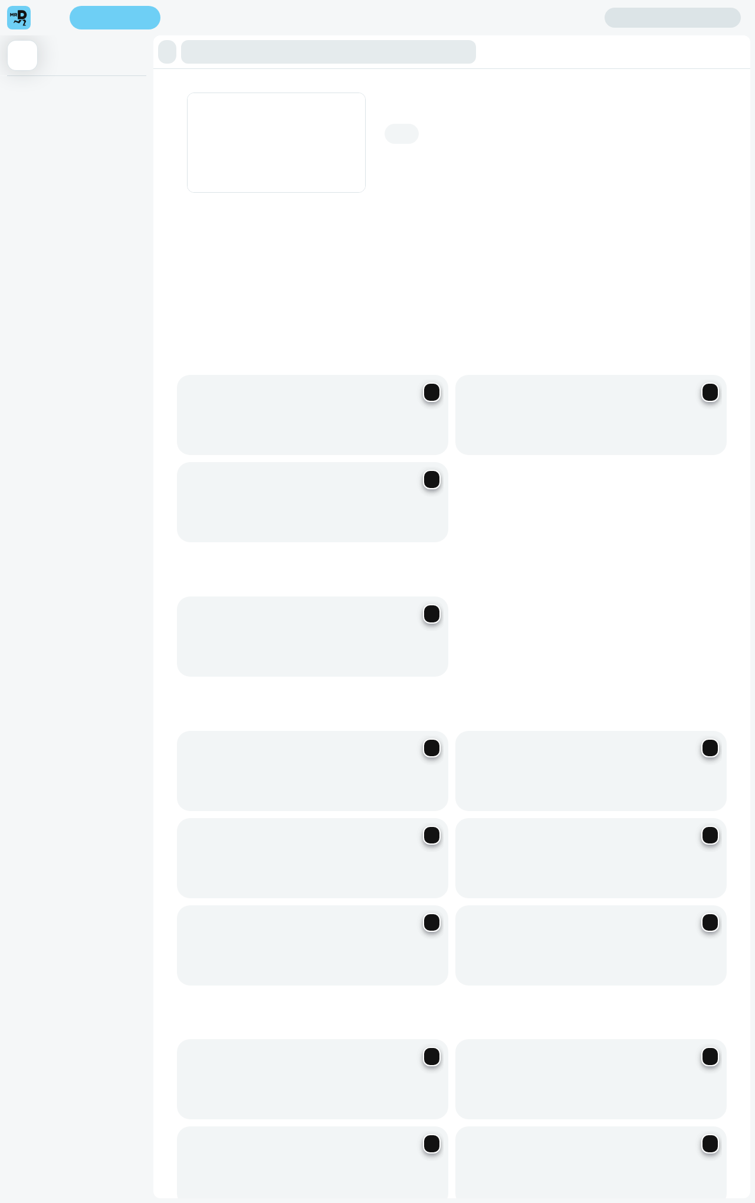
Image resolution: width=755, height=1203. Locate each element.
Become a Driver (314, 953)
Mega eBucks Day (432, 953)
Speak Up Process (313, 1059)
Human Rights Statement (583, 1041)
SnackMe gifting (428, 936)
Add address (679, 112)
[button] (171, 52)
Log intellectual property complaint (576, 970)
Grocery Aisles (610, 1059)
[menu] (50, 17)
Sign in (672, 18)
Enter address (119, 18)
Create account (558, 17)
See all (642, 461)
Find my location (223, 18)
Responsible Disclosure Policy (331, 1041)
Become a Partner (317, 936)
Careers (298, 970)
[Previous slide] (684, 286)
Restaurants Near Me (470, 1059)
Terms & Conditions (493, 1041)
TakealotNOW (546, 1059)
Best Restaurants (390, 1059)
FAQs (523, 953)
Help (521, 936)
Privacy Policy (421, 1041)
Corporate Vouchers (435, 970)
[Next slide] (714, 286)
